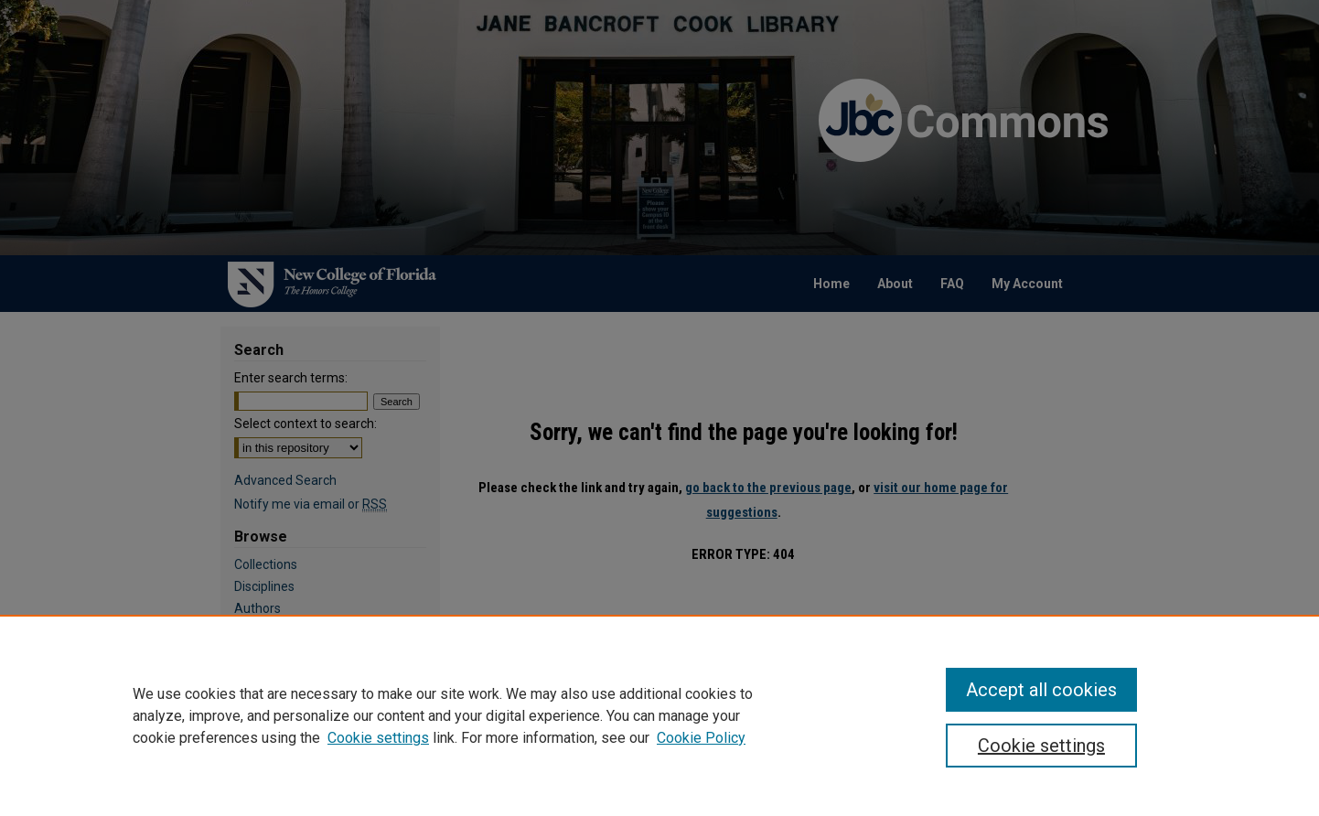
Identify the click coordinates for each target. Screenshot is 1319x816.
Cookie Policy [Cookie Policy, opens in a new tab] (701, 737)
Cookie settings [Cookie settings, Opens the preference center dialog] (1041, 746)
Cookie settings (378, 737)
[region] (659, 715)
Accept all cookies (1041, 690)
